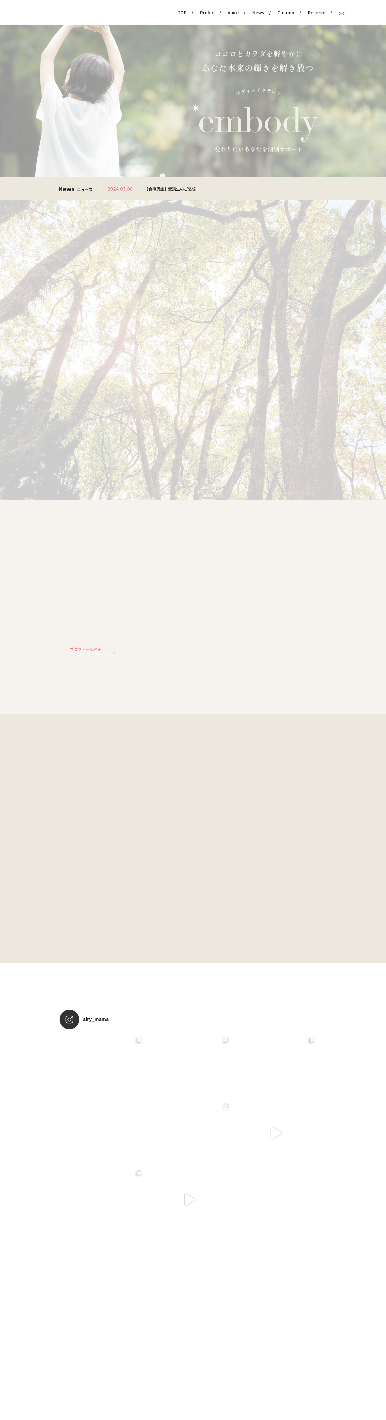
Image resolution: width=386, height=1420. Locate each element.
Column (262, 12)
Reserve (293, 12)
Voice (209, 12)
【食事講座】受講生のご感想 (170, 189)
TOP (158, 12)
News (235, 12)
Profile (184, 12)
